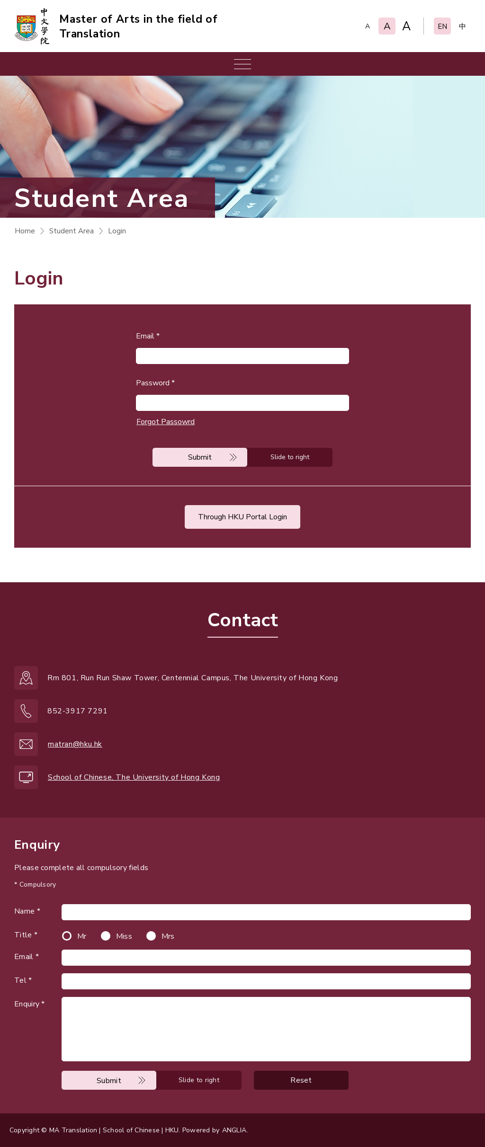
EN (442, 26)
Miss (124, 936)
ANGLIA (234, 1130)
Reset (301, 1080)
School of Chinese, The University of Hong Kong (134, 777)
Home (25, 231)
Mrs (168, 936)
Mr (82, 936)
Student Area (71, 231)
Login (117, 231)
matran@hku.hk (75, 744)
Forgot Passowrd (165, 422)
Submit (200, 457)
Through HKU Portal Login (242, 517)
